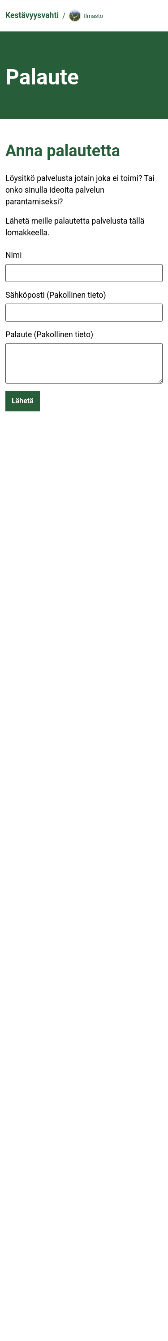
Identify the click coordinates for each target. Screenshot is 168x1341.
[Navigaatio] (151, 16)
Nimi (13, 255)
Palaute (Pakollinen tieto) (49, 334)
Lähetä (23, 401)
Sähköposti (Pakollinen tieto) (55, 295)
